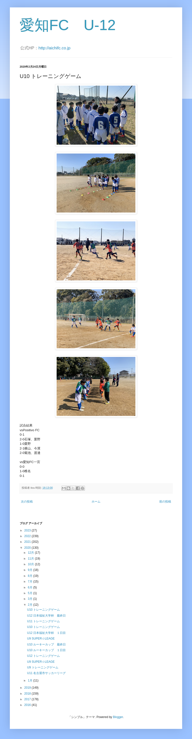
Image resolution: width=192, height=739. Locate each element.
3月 (30, 599)
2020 (28, 547)
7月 (30, 581)
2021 (28, 542)
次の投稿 (27, 501)
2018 (28, 693)
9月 (30, 570)
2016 (28, 705)
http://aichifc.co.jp (54, 48)
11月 (31, 558)
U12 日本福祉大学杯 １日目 (46, 633)
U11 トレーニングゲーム (43, 621)
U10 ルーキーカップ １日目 (46, 650)
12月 (31, 552)
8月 (30, 576)
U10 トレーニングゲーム (43, 609)
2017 (28, 699)
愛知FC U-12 (68, 25)
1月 (30, 680)
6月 (30, 587)
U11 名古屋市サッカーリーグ (46, 673)
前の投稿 (165, 501)
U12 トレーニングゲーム (43, 656)
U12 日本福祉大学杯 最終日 (46, 615)
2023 (28, 530)
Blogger (118, 717)
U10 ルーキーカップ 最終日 (46, 644)
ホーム (96, 501)
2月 (30, 604)
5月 (30, 593)
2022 (28, 536)
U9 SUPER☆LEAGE (41, 638)
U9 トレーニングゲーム (42, 667)
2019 (28, 687)
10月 (31, 564)
